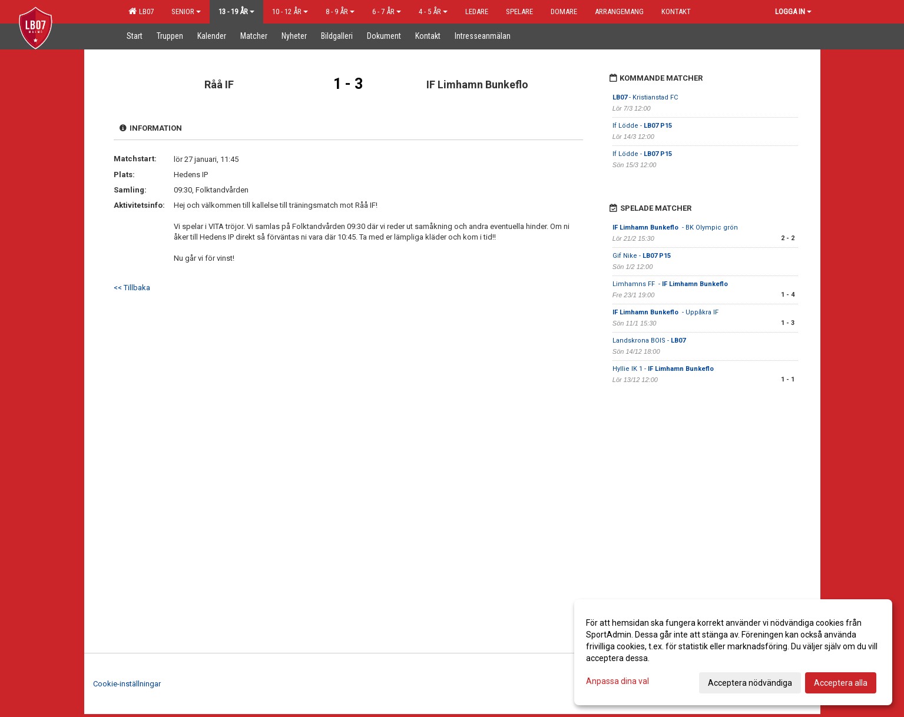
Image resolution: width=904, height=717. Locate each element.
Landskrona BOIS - (649, 340)
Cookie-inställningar (127, 683)
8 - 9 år (340, 11)
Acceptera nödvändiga (750, 683)
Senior (186, 11)
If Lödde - (642, 126)
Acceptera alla (840, 683)
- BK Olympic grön (675, 227)
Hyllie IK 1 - (664, 369)
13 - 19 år (236, 11)
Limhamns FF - (671, 284)
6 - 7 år (386, 11)
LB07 (141, 11)
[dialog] (733, 652)
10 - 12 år (290, 11)
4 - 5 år (433, 11)
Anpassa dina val (617, 681)
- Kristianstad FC (645, 97)
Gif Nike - (641, 256)
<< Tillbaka (132, 287)
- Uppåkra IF (666, 312)
